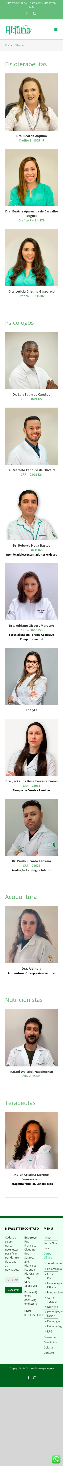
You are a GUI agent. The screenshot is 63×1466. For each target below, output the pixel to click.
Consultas (50, 1337)
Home (47, 1238)
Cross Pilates (51, 1276)
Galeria (48, 1347)
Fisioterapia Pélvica (52, 1285)
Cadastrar (13, 1289)
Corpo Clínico (48, 1255)
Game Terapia (52, 1299)
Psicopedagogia (52, 1326)
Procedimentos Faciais (52, 1314)
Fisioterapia (52, 1269)
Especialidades (51, 1263)
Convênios (50, 1342)
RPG (49, 1331)
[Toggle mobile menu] (56, 29)
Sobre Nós (50, 1243)
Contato (49, 1353)
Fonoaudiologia (52, 1292)
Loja (46, 1248)
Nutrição (52, 1307)
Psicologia (52, 1321)
